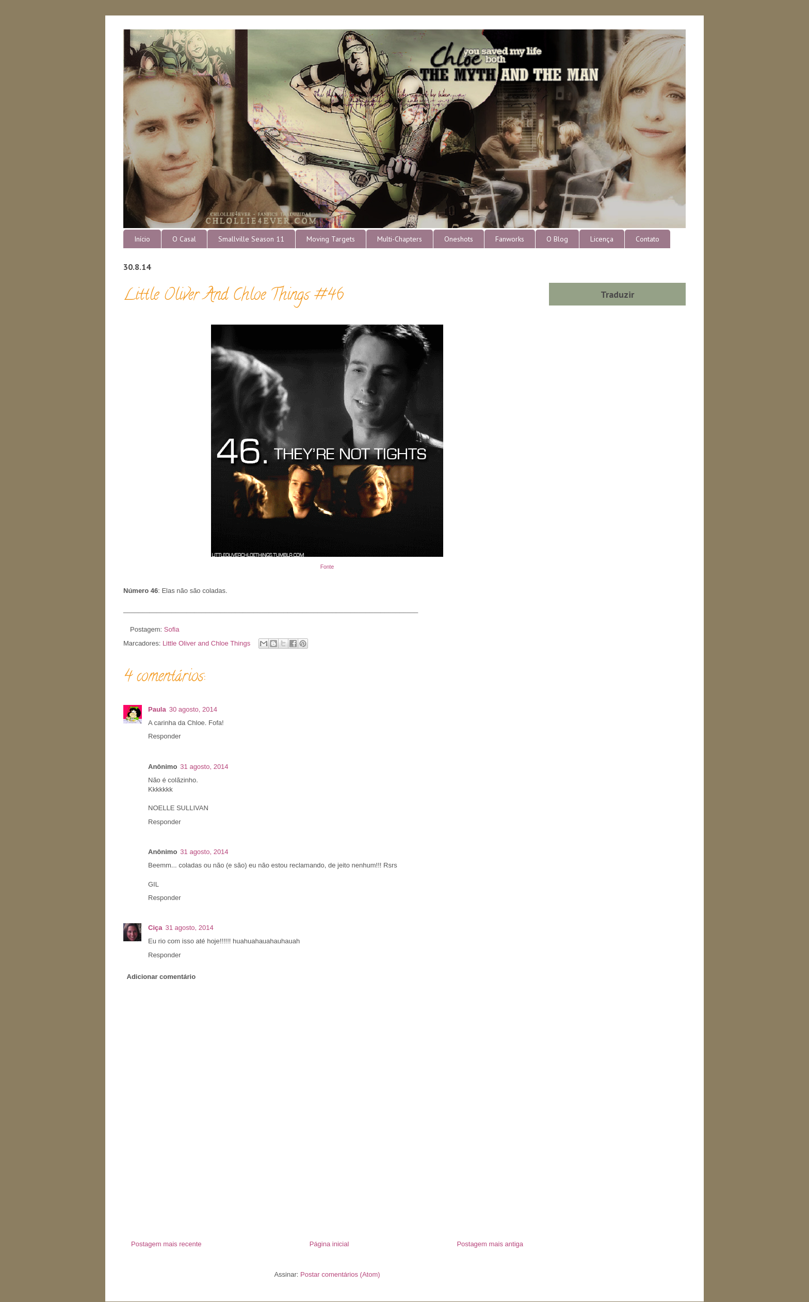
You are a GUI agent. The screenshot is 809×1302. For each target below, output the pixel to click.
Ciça (155, 927)
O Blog (557, 239)
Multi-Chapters (399, 239)
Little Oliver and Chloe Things (206, 643)
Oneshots (458, 239)
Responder (164, 736)
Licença (601, 239)
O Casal (184, 239)
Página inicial (329, 1244)
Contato (647, 239)
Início (142, 239)
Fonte (327, 567)
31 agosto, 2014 (204, 766)
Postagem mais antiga (490, 1244)
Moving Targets (330, 239)
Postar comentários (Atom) (340, 1274)
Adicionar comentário (161, 976)
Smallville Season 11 (251, 239)
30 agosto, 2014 (193, 709)
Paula (157, 709)
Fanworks (509, 239)
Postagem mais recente (166, 1244)
